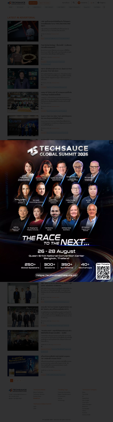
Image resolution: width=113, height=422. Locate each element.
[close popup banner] (111, 142)
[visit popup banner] (56, 211)
